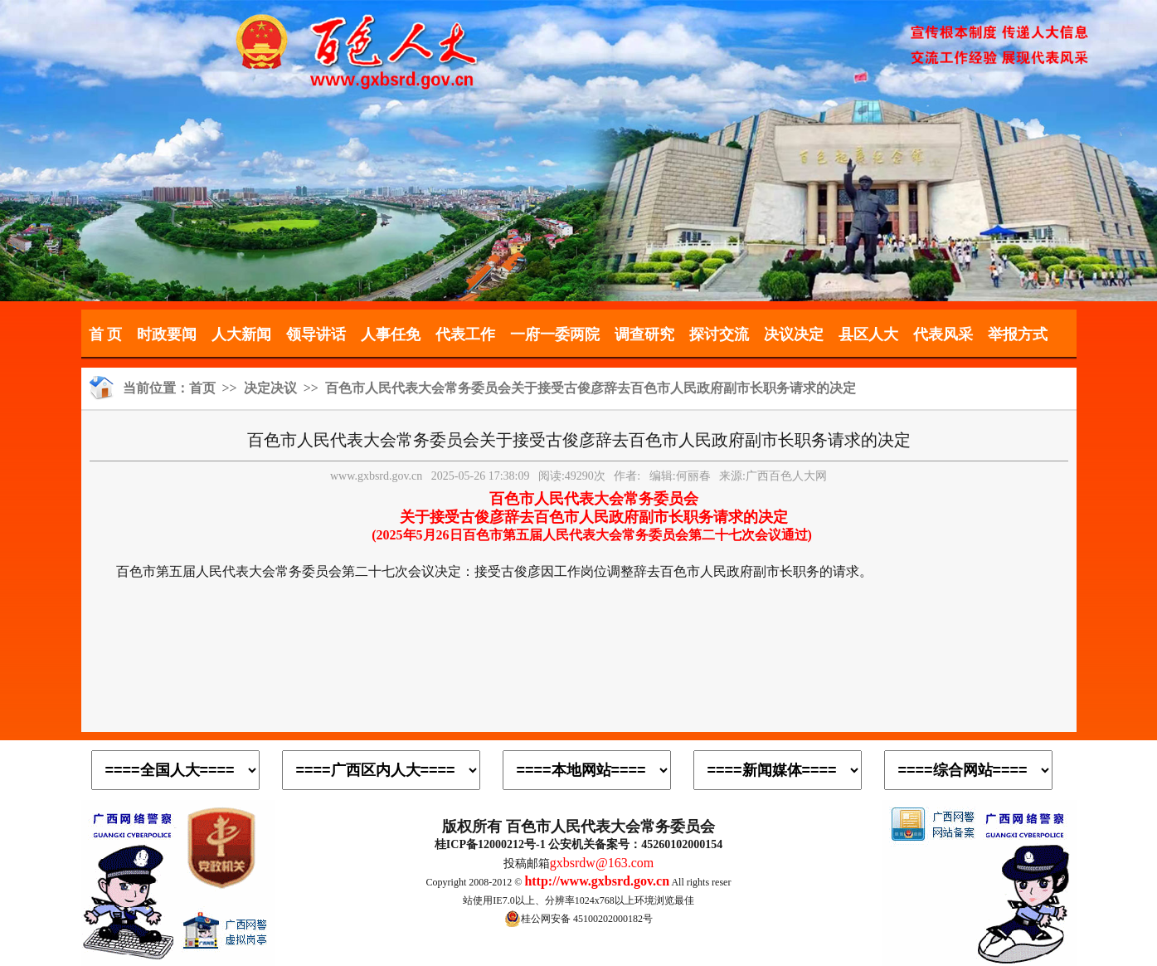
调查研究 (644, 334)
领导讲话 (316, 334)
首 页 (106, 334)
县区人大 (868, 334)
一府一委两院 (555, 334)
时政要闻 (167, 334)
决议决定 (794, 334)
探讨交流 (719, 334)
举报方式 (1018, 334)
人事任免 (391, 334)
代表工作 (465, 334)
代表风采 (943, 334)
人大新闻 (241, 334)
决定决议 (270, 388)
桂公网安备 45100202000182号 (578, 918)
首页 (202, 388)
